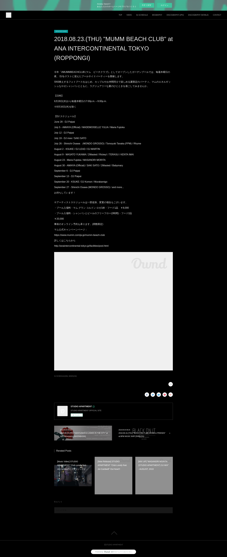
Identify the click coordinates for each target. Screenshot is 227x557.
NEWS (129, 15)
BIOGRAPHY (157, 15)
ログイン (164, 5)
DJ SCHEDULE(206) (61, 376)
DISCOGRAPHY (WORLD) (198, 15)
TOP (120, 15)
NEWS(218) (73, 376)
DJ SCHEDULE (142, 15)
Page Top (113, 533)
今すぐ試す (146, 5)
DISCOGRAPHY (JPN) (175, 15)
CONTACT (217, 15)
